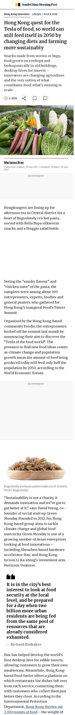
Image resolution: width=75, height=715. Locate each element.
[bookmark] (34, 98)
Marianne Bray (14, 162)
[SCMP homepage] (36, 4)
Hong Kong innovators (17, 14)
